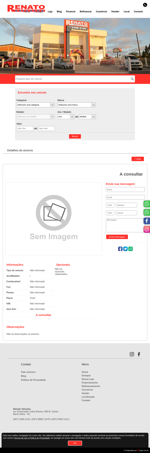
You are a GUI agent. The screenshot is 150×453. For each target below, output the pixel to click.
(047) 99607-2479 (41, 419)
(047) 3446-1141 (21, 419)
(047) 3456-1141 (60, 419)
